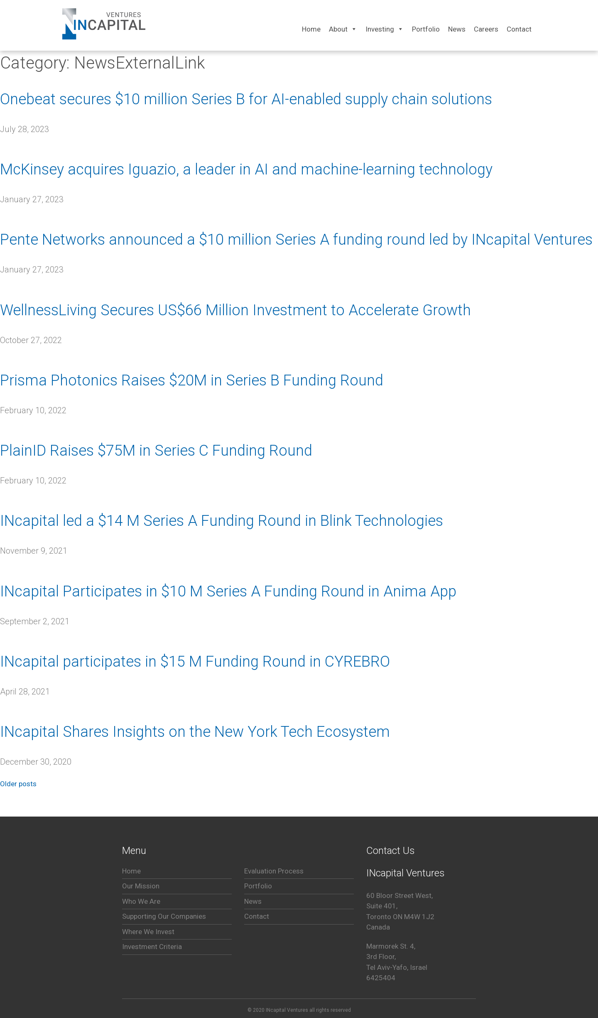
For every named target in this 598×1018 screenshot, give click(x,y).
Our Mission (140, 886)
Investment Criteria (152, 946)
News (253, 901)
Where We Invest (148, 931)
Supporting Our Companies (164, 916)
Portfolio (258, 886)
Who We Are (141, 901)
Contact (256, 916)
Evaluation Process (274, 871)
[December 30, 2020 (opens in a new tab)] (35, 762)
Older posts (18, 784)
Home (131, 871)
